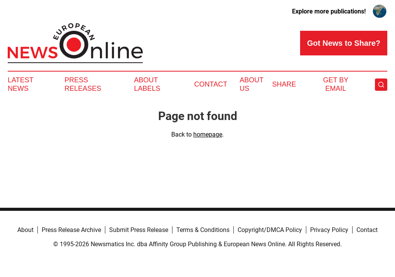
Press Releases (82, 84)
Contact (210, 84)
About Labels (147, 84)
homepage (207, 134)
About (25, 230)
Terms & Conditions (203, 230)
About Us (251, 84)
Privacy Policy (329, 230)
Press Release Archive (71, 230)
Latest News (20, 84)
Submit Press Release (138, 230)
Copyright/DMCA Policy (270, 230)
